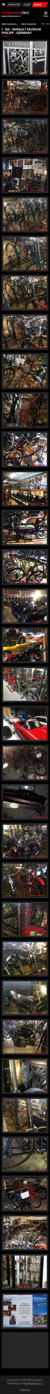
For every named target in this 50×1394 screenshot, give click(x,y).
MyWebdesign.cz (33, 1383)
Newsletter (13, 4)
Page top (25, 1389)
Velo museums (9, 23)
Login (27, 4)
